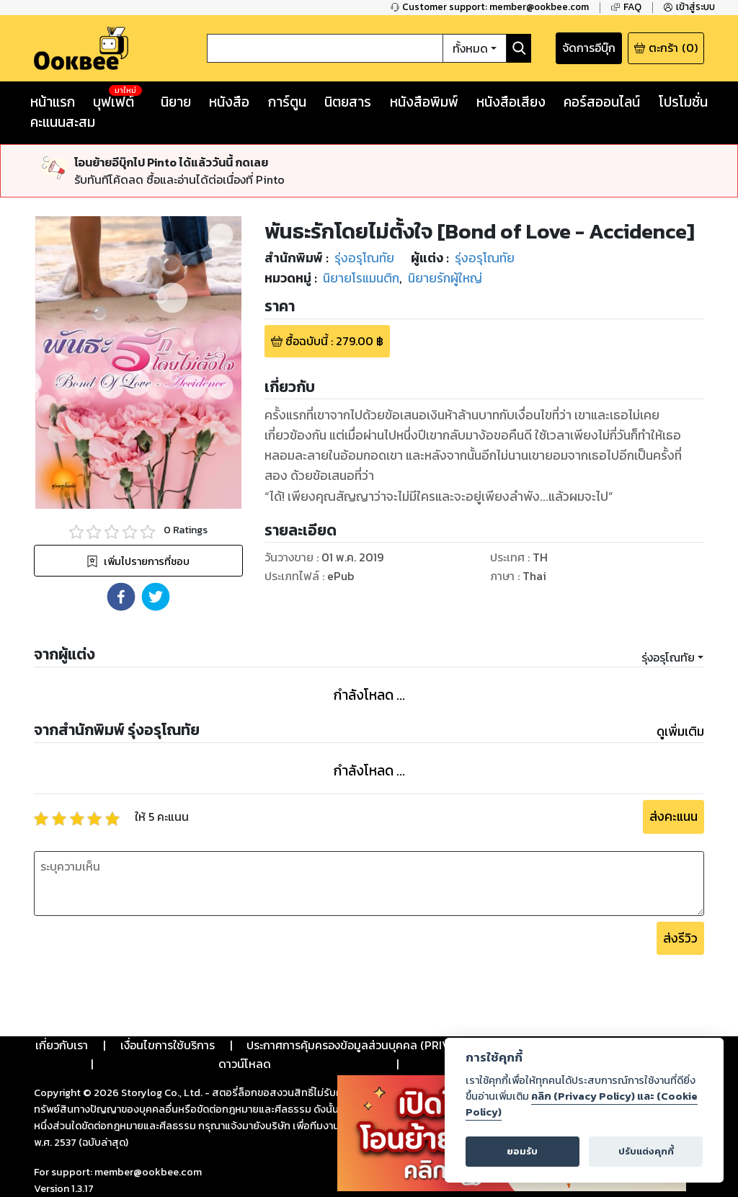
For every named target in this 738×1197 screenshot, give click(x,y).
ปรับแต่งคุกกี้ (646, 1151)
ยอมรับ (522, 1151)
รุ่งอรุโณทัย (668, 657)
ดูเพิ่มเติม (680, 731)
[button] (121, 596)
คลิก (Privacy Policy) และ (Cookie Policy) (582, 1104)
